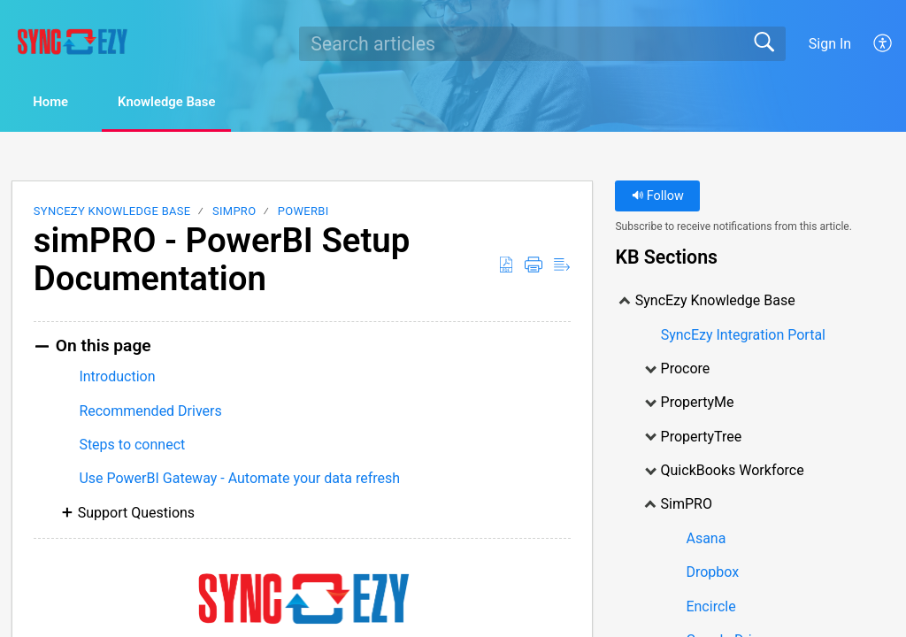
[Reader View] (562, 266)
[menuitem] (883, 43)
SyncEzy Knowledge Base (112, 212)
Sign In (830, 43)
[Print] (533, 266)
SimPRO (234, 212)
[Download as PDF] (506, 266)
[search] (542, 43)
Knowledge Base (195, 103)
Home (61, 103)
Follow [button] (658, 197)
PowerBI (303, 212)
